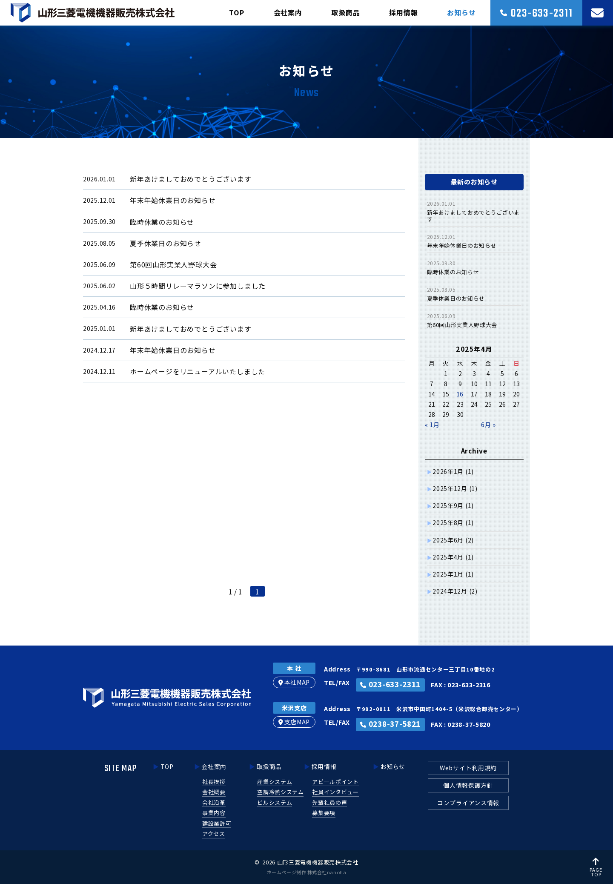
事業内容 (214, 813)
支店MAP (294, 722)
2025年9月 (453, 505)
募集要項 (323, 813)
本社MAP (294, 682)
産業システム (274, 782)
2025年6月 (453, 540)
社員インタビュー (335, 792)
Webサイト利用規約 (468, 767)
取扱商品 (345, 12)
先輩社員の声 (329, 802)
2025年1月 (453, 574)
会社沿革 (214, 802)
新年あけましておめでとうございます (473, 215)
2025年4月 (453, 557)
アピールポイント (335, 782)
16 (460, 394)
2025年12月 (455, 488)
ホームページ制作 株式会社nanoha (306, 872)
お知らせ (461, 12)
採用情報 (403, 12)
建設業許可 (216, 823)
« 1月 (432, 424)
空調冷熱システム (280, 792)
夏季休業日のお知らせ (456, 298)
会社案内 (288, 12)
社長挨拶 (214, 782)
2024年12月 (455, 591)
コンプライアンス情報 (468, 802)
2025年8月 (453, 522)
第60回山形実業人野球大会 (462, 325)
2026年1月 (453, 471)
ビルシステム (274, 802)
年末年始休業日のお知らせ (462, 245)
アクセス (213, 833)
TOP (236, 12)
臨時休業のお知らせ (453, 272)
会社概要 (214, 792)
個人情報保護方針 (468, 785)
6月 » (488, 424)
